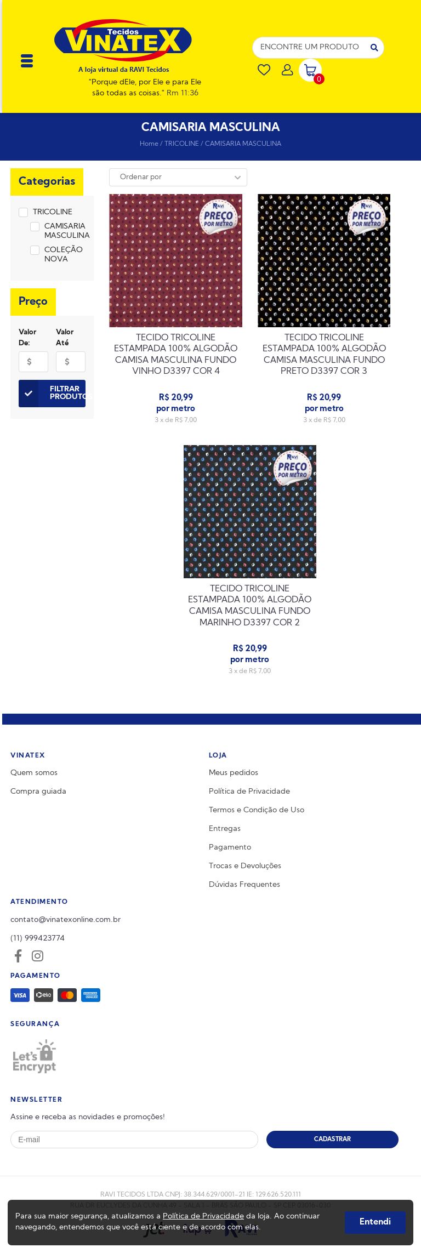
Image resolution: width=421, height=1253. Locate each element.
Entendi (375, 1222)
